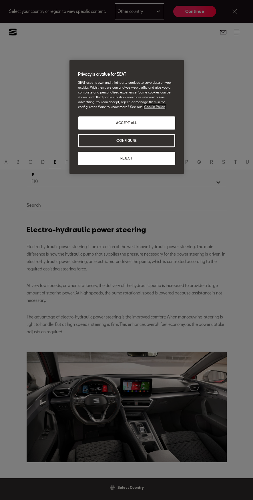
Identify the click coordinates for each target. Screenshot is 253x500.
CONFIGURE (126, 141)
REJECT (126, 158)
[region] (126, 117)
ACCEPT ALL (126, 123)
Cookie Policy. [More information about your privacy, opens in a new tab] (154, 107)
